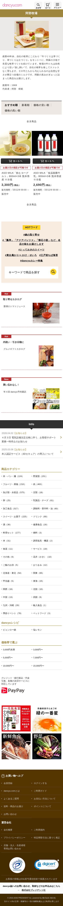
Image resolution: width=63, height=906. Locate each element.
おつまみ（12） (40, 565)
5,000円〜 (8, 657)
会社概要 (8, 830)
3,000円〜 (38, 649)
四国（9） (38, 597)
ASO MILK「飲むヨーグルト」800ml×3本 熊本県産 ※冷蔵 (16, 176)
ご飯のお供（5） (11, 565)
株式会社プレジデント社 (34, 890)
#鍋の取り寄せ (31, 234)
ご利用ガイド (40, 791)
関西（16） (8, 589)
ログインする (40, 783)
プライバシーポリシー (14, 837)
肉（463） (38, 484)
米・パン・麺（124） (13, 476)
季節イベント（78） (13, 613)
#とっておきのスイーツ (31, 249)
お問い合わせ (10, 814)
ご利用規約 (39, 830)
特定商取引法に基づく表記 (47, 837)
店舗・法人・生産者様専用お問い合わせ (14, 847)
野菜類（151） (40, 476)
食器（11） (8, 549)
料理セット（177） (12, 532)
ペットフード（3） (42, 613)
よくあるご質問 (11, 798)
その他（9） (9, 557)
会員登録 (8, 783)
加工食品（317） (11, 508)
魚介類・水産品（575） (14, 492)
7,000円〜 (38, 657)
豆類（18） (38, 492)
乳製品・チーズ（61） (44, 500)
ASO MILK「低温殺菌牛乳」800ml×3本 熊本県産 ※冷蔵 (47, 176)
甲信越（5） (9, 581)
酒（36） (7, 524)
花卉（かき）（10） (43, 557)
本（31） (7, 540)
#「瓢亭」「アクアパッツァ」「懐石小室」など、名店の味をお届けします (31, 242)
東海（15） (38, 581)
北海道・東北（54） (13, 573)
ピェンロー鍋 (9, 630)
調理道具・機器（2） (43, 540)
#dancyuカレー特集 (31, 260)
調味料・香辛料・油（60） (46, 508)
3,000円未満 (9, 649)
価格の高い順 (12, 110)
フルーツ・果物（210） (14, 484)
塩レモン (37, 630)
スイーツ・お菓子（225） (15, 516)
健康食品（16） (40, 524)
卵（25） (7, 500)
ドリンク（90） (40, 516)
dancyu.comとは (12, 791)
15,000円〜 (38, 666)
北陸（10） (38, 589)
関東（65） (38, 573)
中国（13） (8, 597)
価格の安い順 (41, 105)
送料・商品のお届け (13, 806)
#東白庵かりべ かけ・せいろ (21, 255)
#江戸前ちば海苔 (48, 255)
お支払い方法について (45, 798)
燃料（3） (38, 532)
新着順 (26, 105)
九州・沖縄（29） (11, 605)
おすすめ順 (11, 105)
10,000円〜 (8, 666)
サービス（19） (40, 549)
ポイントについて (42, 806)
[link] (46, 865)
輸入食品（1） (40, 605)
